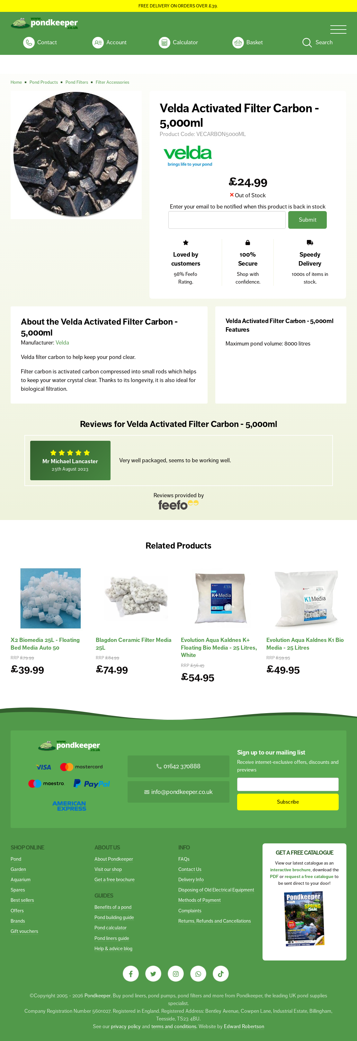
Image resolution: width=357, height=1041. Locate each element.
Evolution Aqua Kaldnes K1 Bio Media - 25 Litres (305, 643)
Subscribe (288, 802)
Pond (16, 859)
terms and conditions (173, 1026)
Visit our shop (108, 869)
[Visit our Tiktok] (221, 974)
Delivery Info (191, 879)
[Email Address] (227, 220)
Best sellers (22, 900)
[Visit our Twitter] (153, 974)
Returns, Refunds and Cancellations (214, 921)
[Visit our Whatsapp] (198, 974)
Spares (18, 889)
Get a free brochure (114, 879)
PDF (274, 876)
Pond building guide (114, 917)
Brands (18, 921)
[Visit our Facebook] (131, 974)
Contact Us (189, 869)
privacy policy (126, 1026)
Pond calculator (110, 927)
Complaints (189, 910)
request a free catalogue (309, 876)
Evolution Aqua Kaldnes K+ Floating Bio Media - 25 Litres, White (219, 647)
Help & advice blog (113, 948)
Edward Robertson (244, 1026)
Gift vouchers (24, 931)
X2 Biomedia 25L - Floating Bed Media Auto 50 (45, 643)
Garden (18, 869)
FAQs (184, 859)
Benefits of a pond (112, 907)
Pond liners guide (111, 938)
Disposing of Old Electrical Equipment (216, 889)
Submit (308, 220)
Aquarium (21, 879)
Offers (17, 910)
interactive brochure (290, 870)
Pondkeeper (98, 996)
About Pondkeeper (113, 859)
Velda (62, 342)
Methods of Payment (199, 900)
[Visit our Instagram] (176, 974)
